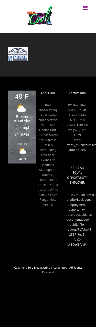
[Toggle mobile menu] (85, 7)
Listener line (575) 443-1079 (77, 130)
